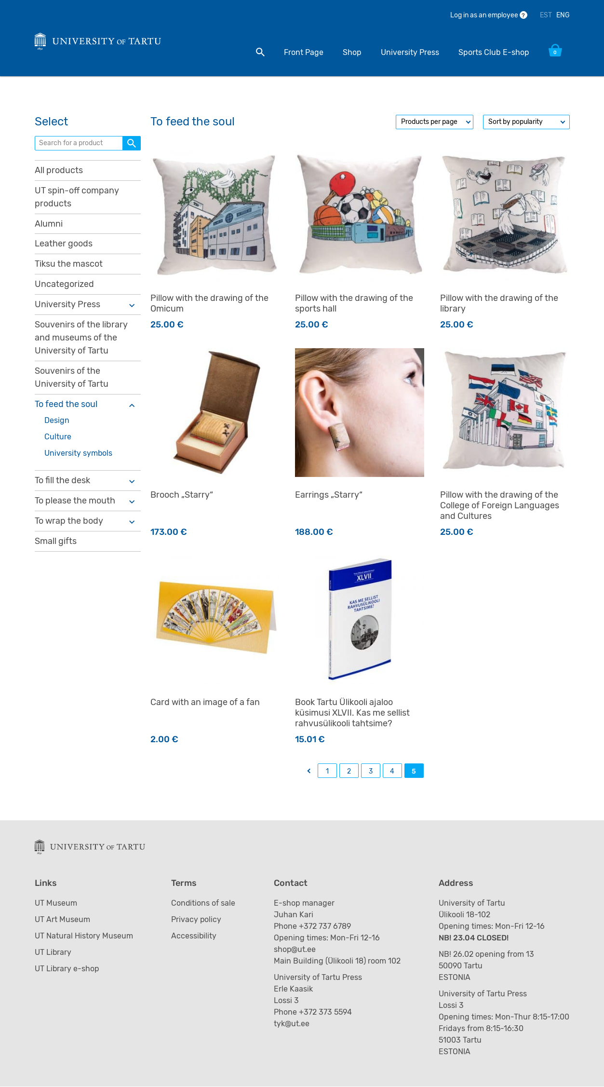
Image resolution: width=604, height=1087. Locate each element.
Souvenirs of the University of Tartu (71, 378)
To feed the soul (66, 404)
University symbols (78, 453)
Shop (352, 52)
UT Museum (56, 903)
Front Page (303, 52)
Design (56, 420)
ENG (563, 15)
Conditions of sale (203, 903)
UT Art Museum (62, 919)
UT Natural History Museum (84, 936)
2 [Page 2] (349, 771)
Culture (57, 437)
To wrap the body (69, 521)
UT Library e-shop (67, 969)
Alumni (49, 223)
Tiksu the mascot (69, 264)
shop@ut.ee (296, 949)
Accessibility (194, 936)
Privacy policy (196, 919)
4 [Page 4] (392, 771)
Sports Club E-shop (493, 52)
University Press (410, 52)
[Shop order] (526, 122)
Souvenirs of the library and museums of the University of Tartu (81, 338)
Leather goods (64, 244)
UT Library (53, 952)
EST (546, 15)
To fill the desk (62, 481)
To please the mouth (75, 501)
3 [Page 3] (371, 771)
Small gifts (56, 541)
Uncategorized (64, 284)
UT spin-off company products (77, 197)
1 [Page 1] (327, 771)
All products (59, 170)
